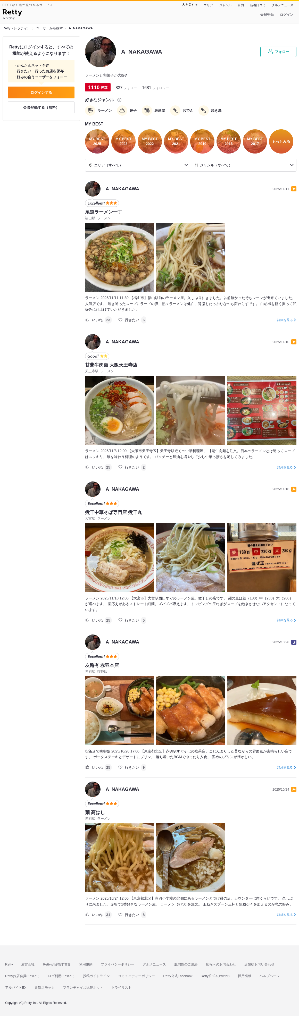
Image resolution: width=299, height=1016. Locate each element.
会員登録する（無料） (41, 107)
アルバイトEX (15, 987)
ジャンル (225, 5)
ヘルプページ (270, 976)
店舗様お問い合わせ (259, 964)
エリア (208, 5)
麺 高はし (95, 812)
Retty (9, 964)
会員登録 (267, 14)
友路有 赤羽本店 (102, 665)
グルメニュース (282, 5)
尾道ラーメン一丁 (103, 212)
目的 (241, 5)
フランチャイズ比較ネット (83, 987)
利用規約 (86, 964)
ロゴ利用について (61, 976)
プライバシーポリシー (117, 964)
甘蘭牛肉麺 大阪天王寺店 (111, 365)
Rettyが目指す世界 (57, 964)
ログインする (41, 92)
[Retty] (12, 13)
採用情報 (244, 976)
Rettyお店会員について (22, 976)
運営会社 (28, 964)
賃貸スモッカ (45, 987)
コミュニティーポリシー (136, 976)
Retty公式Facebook (177, 976)
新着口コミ (257, 5)
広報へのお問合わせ (221, 964)
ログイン (286, 14)
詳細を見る (285, 320)
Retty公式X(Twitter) (215, 976)
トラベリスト (121, 987)
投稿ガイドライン (96, 976)
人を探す (188, 4)
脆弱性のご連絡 (186, 964)
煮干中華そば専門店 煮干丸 (113, 512)
